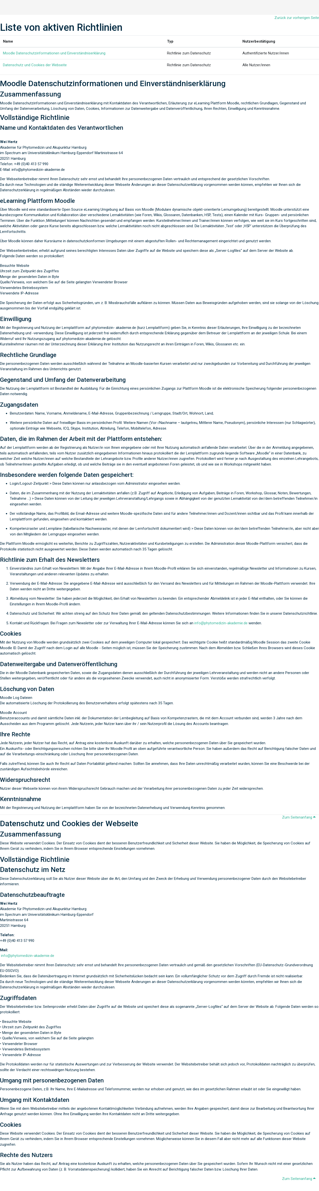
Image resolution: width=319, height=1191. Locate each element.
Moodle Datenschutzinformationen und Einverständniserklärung (54, 53)
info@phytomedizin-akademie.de (221, 623)
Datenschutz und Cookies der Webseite (35, 65)
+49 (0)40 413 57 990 (17, 940)
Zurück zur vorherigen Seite (296, 18)
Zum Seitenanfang (299, 817)
